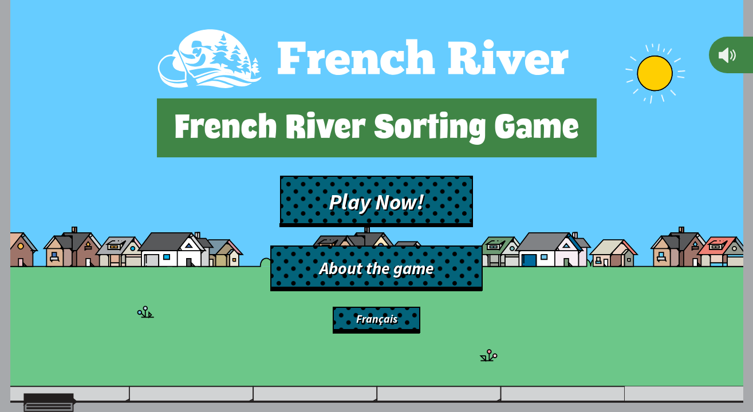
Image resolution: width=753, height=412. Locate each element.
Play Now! (376, 201)
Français (376, 319)
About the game (377, 268)
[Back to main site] (363, 61)
